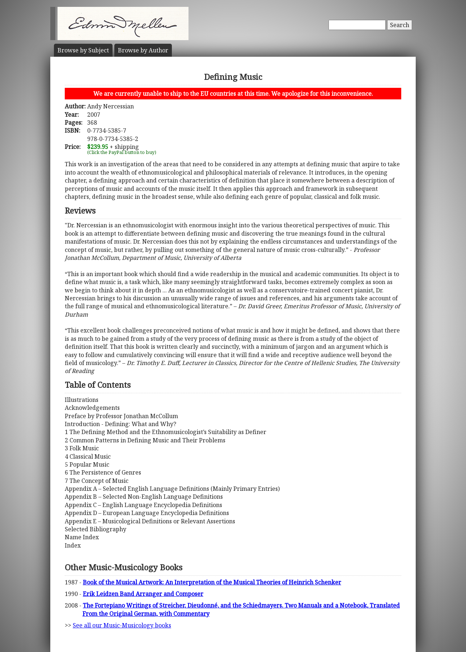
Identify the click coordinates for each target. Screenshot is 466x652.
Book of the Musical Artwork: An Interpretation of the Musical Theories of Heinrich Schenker (212, 582)
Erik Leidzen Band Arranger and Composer (143, 594)
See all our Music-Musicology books (122, 625)
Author (143, 50)
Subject (83, 50)
